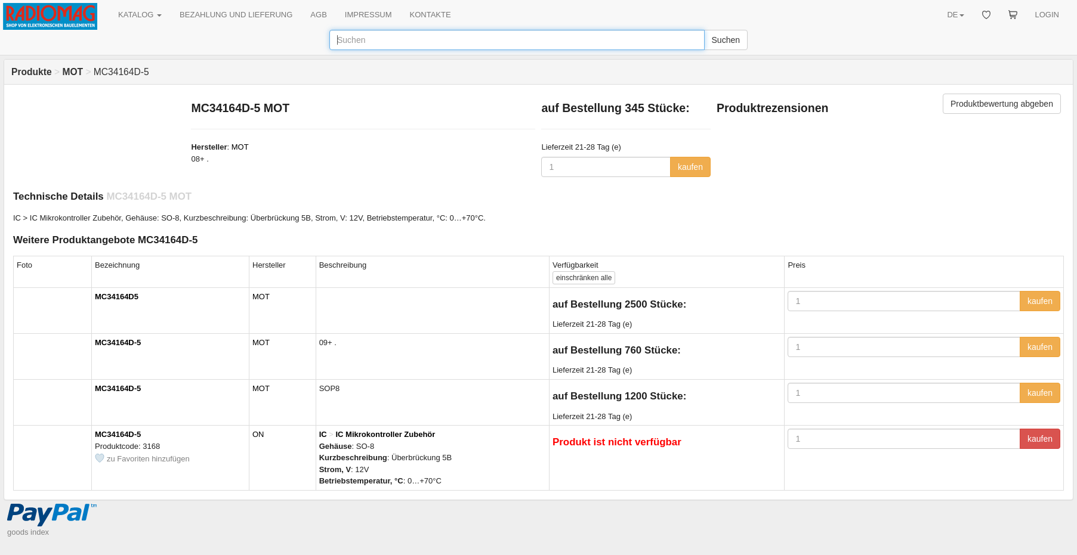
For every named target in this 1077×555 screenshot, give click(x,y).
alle (584, 278)
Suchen (726, 40)
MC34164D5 (116, 296)
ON (258, 434)
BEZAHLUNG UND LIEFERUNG (236, 14)
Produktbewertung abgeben (1002, 103)
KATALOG (140, 14)
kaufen (690, 167)
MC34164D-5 (118, 342)
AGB (318, 14)
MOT (240, 146)
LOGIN (1047, 14)
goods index (28, 532)
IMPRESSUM (368, 14)
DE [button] (955, 14)
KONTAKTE (430, 14)
